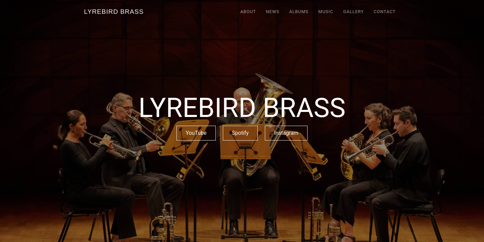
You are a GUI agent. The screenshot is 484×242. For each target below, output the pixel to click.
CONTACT (385, 11)
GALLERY (353, 11)
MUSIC (325, 11)
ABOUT (248, 11)
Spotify (240, 133)
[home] (114, 11)
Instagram (286, 133)
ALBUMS (299, 11)
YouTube (196, 133)
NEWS (272, 11)
